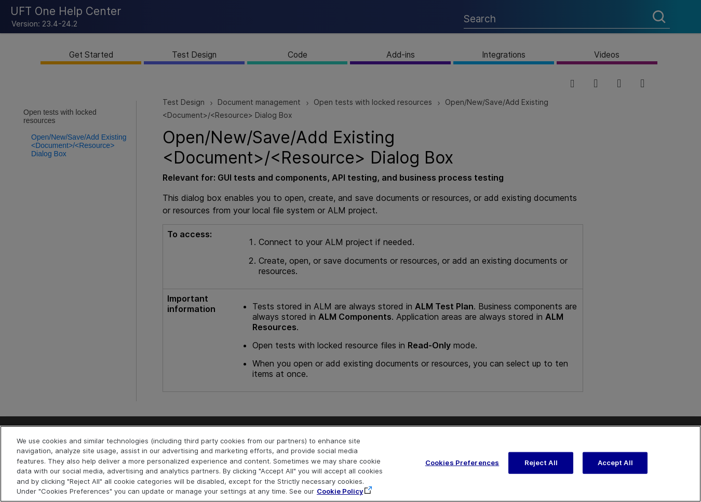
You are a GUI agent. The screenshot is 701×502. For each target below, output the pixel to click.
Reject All (541, 469)
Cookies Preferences (462, 469)
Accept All (615, 469)
